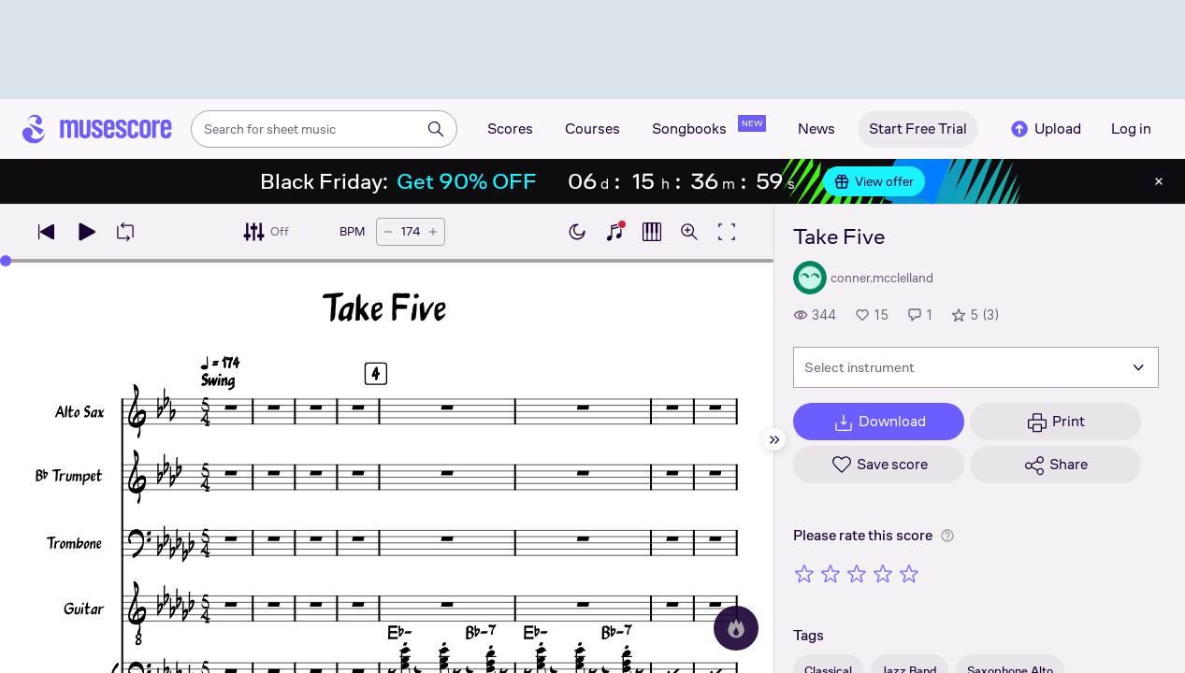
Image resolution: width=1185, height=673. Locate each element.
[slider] (5, 260)
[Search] (435, 129)
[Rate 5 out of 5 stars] (909, 573)
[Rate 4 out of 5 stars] (883, 573)
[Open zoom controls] (689, 232)
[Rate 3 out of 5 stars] (856, 573)
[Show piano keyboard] (614, 232)
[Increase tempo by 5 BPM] (433, 232)
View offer (874, 181)
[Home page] (97, 129)
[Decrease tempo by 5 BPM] (388, 232)
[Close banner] (1159, 181)
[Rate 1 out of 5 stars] (804, 573)
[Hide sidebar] (774, 439)
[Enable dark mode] (577, 232)
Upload (1044, 129)
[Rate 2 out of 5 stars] (830, 573)
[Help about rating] (947, 535)
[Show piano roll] (652, 232)
